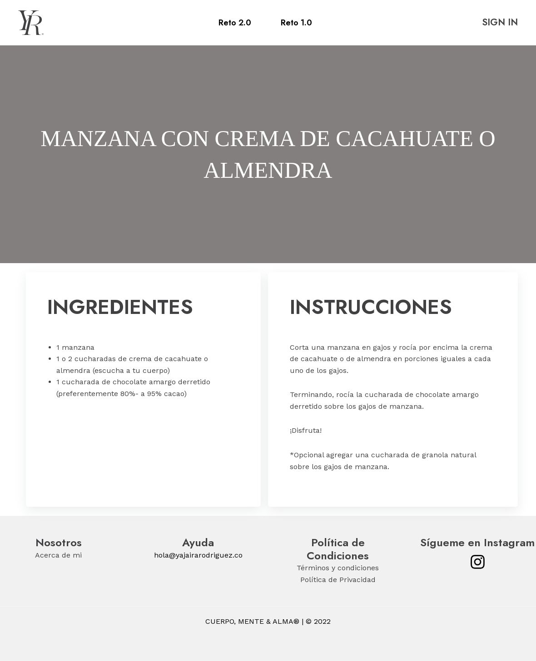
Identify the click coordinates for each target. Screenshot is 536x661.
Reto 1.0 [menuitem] (296, 23)
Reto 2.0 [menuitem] (234, 23)
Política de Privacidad (338, 579)
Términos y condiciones (338, 567)
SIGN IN (500, 22)
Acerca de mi (58, 555)
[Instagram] (478, 562)
